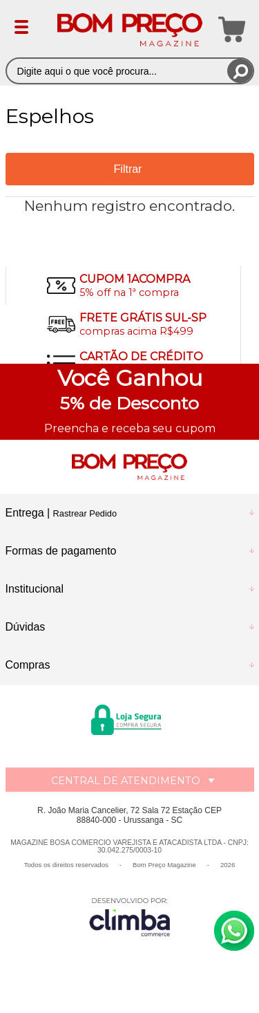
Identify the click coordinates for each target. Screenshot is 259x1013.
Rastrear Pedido (85, 513)
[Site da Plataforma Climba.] (130, 916)
